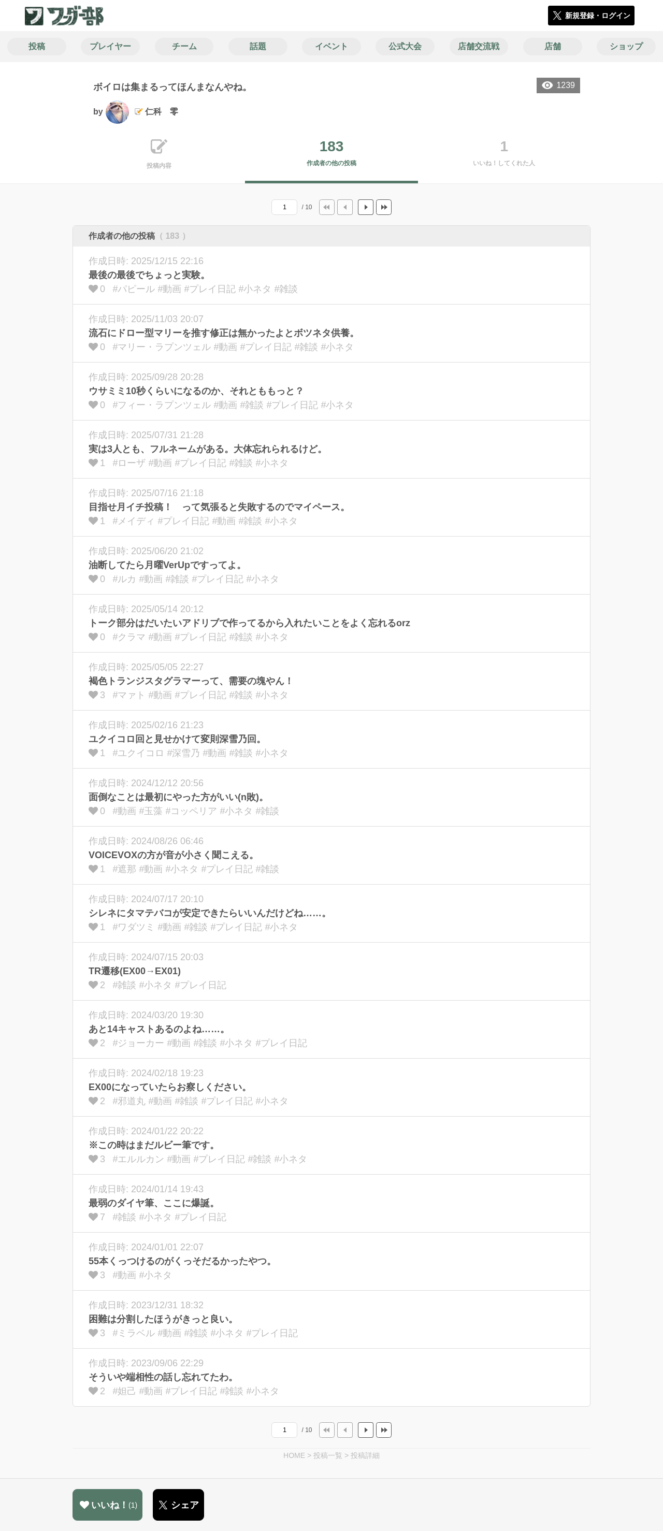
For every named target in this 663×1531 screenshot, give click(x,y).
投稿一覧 (327, 1455)
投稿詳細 (365, 1455)
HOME (294, 1455)
